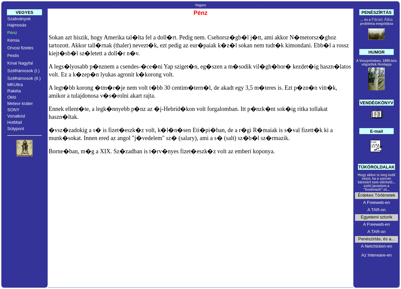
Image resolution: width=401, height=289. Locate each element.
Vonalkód (16, 116)
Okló (11, 97)
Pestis (13, 55)
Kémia (13, 40)
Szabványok (19, 18)
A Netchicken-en (376, 246)
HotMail (14, 122)
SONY (13, 109)
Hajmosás (16, 25)
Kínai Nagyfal (20, 63)
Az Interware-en (376, 255)
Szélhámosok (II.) (24, 78)
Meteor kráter (20, 103)
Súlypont (15, 128)
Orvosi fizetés (20, 47)
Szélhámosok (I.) (23, 70)
